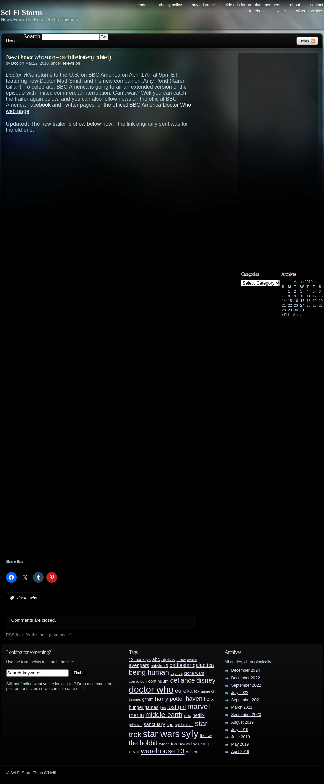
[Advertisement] (71, 214)
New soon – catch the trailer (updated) (58, 57)
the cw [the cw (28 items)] (206, 735)
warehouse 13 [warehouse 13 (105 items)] (163, 751)
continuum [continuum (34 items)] (158, 681)
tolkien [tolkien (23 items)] (164, 744)
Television (71, 63)
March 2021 (241, 707)
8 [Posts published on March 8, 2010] (289, 296)
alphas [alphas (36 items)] (168, 659)
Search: (32, 36)
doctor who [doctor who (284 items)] (151, 689)
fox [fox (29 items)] (196, 691)
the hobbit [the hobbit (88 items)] (143, 743)
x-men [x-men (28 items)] (191, 752)
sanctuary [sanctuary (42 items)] (154, 724)
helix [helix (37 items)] (209, 699)
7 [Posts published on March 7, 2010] (283, 296)
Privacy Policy (170, 5)
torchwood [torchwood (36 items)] (181, 743)
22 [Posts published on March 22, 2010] (290, 305)
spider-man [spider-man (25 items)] (184, 725)
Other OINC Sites (309, 11)
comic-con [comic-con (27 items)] (138, 681)
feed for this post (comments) (39, 634)
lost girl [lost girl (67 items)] (176, 707)
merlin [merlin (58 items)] (136, 715)
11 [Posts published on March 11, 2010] (309, 296)
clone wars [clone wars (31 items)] (194, 673)
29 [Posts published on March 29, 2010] (290, 310)
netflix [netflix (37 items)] (199, 715)
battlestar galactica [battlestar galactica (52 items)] (191, 665)
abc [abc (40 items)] (156, 659)
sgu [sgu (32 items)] (170, 724)
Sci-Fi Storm (21, 12)
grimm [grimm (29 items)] (148, 699)
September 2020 (246, 714)
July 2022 (239, 692)
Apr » (297, 315)
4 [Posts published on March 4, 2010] (308, 291)
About (295, 5)
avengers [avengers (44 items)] (139, 665)
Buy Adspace (203, 5)
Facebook (257, 11)
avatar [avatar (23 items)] (192, 660)
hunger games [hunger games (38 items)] (144, 707)
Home (11, 40)
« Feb (285, 315)
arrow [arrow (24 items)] (181, 660)
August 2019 (242, 722)
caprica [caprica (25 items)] (177, 673)
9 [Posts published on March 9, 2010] (295, 296)
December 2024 (245, 670)
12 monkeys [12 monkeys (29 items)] (140, 659)
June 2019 (240, 737)
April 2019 (240, 751)
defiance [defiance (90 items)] (182, 680)
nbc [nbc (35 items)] (187, 715)
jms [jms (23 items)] (163, 708)
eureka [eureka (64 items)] (184, 690)
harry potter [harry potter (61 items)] (169, 699)
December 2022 (245, 678)
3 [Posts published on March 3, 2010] (301, 291)
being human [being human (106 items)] (149, 672)
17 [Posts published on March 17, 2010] (302, 301)
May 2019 (240, 744)
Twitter (280, 11)
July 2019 (239, 729)
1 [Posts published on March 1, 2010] (289, 291)
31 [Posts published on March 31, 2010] (302, 310)
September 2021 (246, 700)
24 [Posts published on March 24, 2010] (302, 305)
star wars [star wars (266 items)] (161, 734)
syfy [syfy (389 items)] (189, 733)
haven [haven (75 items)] (194, 698)
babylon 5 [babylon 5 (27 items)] (159, 665)
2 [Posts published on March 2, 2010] (295, 291)
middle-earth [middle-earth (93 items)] (163, 714)
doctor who (27, 598)
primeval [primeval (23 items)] (135, 725)
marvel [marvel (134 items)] (198, 706)
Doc (14, 63)
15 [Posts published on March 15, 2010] (290, 301)
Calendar (140, 5)
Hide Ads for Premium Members (252, 5)
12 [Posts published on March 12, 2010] (315, 296)
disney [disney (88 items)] (205, 680)
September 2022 (246, 685)
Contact (316, 5)
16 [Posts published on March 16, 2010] (296, 301)
